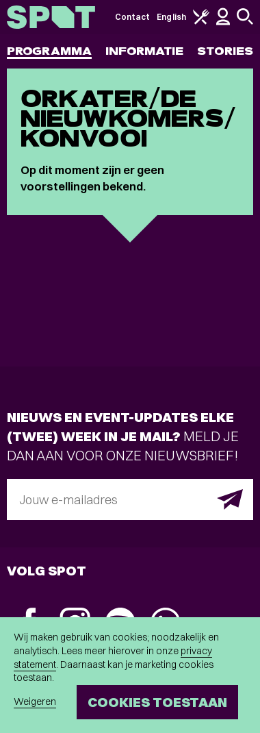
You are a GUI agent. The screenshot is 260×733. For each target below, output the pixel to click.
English (171, 17)
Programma (49, 51)
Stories (225, 51)
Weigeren (35, 701)
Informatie (144, 51)
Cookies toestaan (157, 701)
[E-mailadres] (130, 499)
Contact (133, 17)
